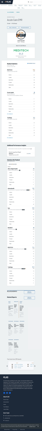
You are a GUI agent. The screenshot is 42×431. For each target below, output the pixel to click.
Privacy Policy (14, 429)
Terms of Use (22, 429)
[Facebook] (7, 393)
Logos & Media (5, 409)
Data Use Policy (7, 429)
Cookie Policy (32, 426)
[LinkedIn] (4, 393)
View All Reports (29, 292)
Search (18, 12)
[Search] (35, 2)
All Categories (10, 12)
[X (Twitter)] (10, 393)
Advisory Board (6, 401)
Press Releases (6, 406)
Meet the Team (5, 399)
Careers (4, 404)
